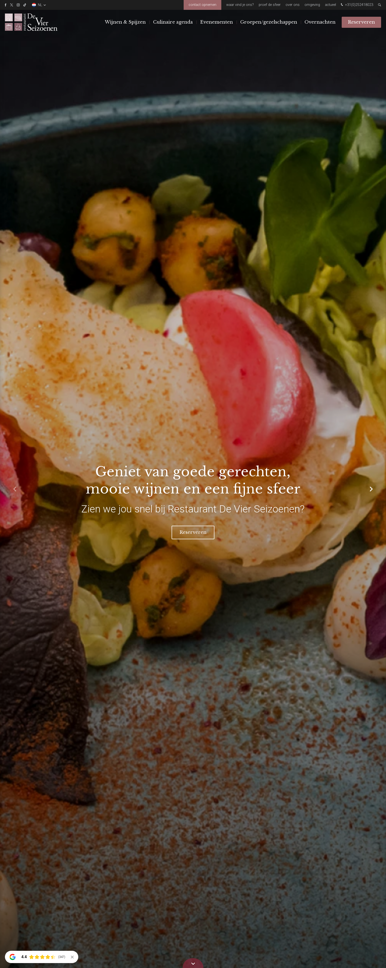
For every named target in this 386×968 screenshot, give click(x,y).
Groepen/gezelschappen (268, 22)
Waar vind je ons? (240, 5)
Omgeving (312, 5)
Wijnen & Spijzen (125, 22)
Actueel (330, 5)
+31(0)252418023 (356, 5)
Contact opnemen (202, 5)
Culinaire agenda (173, 22)
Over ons (293, 5)
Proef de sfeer (270, 5)
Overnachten (320, 22)
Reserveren (361, 22)
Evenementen (216, 22)
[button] (371, 489)
